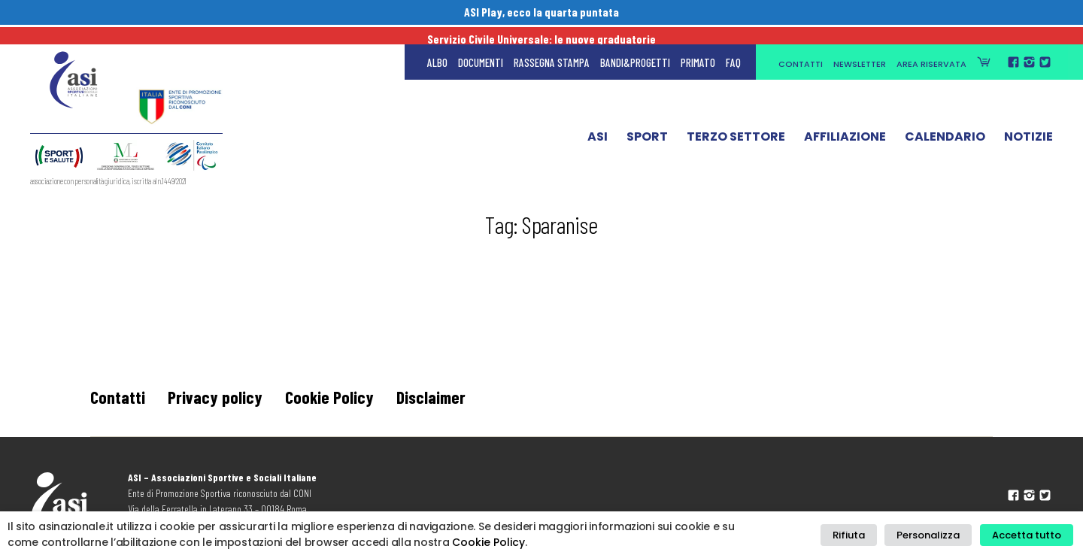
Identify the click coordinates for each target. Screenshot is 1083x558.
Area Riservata (931, 47)
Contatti (800, 47)
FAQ (733, 45)
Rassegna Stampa (552, 45)
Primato (698, 45)
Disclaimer (435, 397)
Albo (437, 45)
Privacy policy (215, 397)
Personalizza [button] (935, 535)
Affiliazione (845, 122)
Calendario (945, 122)
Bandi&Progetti (635, 45)
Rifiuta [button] (861, 535)
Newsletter (859, 47)
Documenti (480, 45)
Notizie (1028, 122)
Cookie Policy (331, 397)
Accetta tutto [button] (1028, 535)
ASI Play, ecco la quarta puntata (542, 13)
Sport (647, 122)
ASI (597, 122)
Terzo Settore (736, 122)
